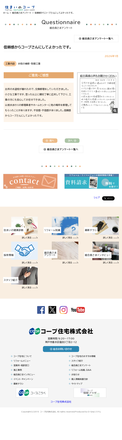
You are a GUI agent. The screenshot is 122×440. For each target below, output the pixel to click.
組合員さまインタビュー (24, 385)
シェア (97, 208)
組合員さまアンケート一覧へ (96, 38)
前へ (50, 151)
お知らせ (75, 385)
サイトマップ (76, 394)
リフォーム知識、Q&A (81, 381)
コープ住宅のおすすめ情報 (83, 367)
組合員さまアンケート (81, 376)
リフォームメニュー (22, 372)
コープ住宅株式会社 (61, 412)
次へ (72, 151)
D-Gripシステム (94, 422)
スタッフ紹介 (77, 372)
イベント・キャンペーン (23, 390)
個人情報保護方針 (79, 390)
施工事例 (18, 381)
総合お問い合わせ (61, 360)
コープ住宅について (23, 367)
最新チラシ (18, 394)
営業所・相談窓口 (21, 376)
